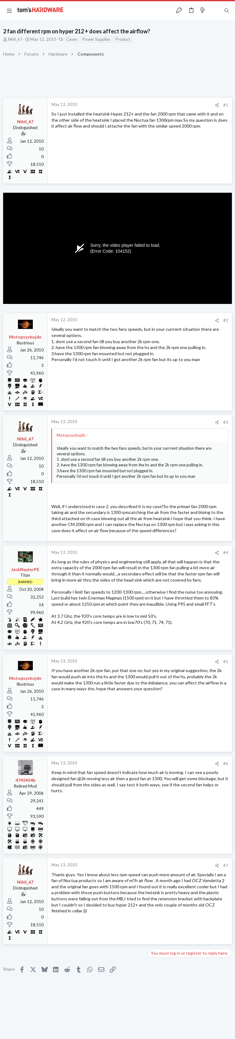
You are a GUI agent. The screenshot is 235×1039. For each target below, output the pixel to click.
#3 (225, 422)
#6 (225, 763)
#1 (225, 105)
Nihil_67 (15, 39)
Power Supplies (96, 39)
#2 (225, 320)
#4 (225, 552)
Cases (71, 39)
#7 (225, 865)
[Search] (226, 10)
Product (122, 39)
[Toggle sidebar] (214, 10)
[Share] (217, 105)
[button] (9, 10)
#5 (225, 661)
